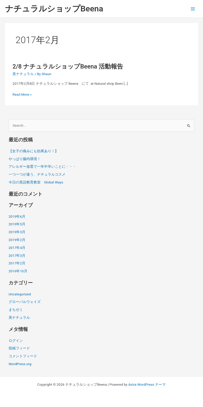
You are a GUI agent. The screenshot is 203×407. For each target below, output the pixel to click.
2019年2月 (17, 240)
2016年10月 (18, 271)
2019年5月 (17, 224)
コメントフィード (23, 356)
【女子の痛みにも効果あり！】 (33, 151)
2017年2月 (17, 263)
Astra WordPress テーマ (146, 384)
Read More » (22, 94)
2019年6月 (17, 216)
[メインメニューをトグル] (193, 9)
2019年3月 (17, 232)
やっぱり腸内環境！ (25, 159)
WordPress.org (20, 364)
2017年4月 (17, 248)
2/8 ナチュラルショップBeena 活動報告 (67, 66)
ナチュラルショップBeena (54, 8)
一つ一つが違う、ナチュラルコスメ (37, 174)
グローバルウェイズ (25, 302)
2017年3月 (17, 255)
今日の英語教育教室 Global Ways (36, 182)
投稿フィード (19, 348)
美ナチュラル (23, 74)
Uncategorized (20, 294)
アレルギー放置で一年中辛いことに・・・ (42, 166)
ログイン (16, 340)
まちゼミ (16, 310)
